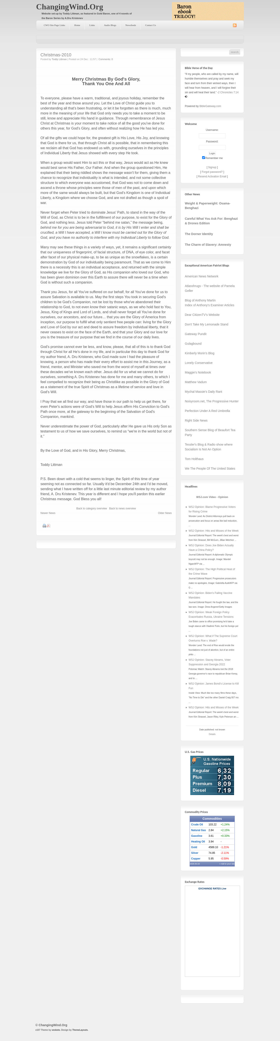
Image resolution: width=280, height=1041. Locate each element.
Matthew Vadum (196, 382)
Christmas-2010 (55, 54)
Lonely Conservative (199, 363)
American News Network (201, 276)
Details (212, 734)
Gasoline (196, 835)
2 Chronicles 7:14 (228, 92)
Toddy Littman (59, 59)
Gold (194, 847)
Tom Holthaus (194, 459)
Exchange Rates (210, 888)
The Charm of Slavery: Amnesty (208, 244)
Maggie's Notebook (198, 372)
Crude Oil (197, 824)
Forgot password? (212, 171)
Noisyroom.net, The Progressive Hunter (212, 401)
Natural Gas (198, 830)
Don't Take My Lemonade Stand (206, 324)
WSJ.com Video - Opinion (212, 497)
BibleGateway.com (210, 106)
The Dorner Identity (199, 234)
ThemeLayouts (80, 1030)
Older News (165, 513)
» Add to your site (227, 864)
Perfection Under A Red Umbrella (207, 411)
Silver (194, 852)
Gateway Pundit (195, 334)
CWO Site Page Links (54, 25)
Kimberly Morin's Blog (199, 353)
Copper (195, 858)
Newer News (47, 513)
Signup (212, 167)
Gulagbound (193, 343)
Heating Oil (198, 841)
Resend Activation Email (212, 176)
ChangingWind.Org (69, 6)
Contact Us (150, 25)
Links (92, 25)
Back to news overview (122, 508)
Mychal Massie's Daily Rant (203, 391)
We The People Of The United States (210, 468)
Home (77, 25)
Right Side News (196, 420)
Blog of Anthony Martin (200, 300)
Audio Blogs (110, 25)
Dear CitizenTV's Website (202, 314)
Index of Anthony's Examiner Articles (209, 305)
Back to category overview (91, 508)
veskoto (56, 1030)
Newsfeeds (130, 25)
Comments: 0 (105, 59)
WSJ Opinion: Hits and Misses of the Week (214, 530)
